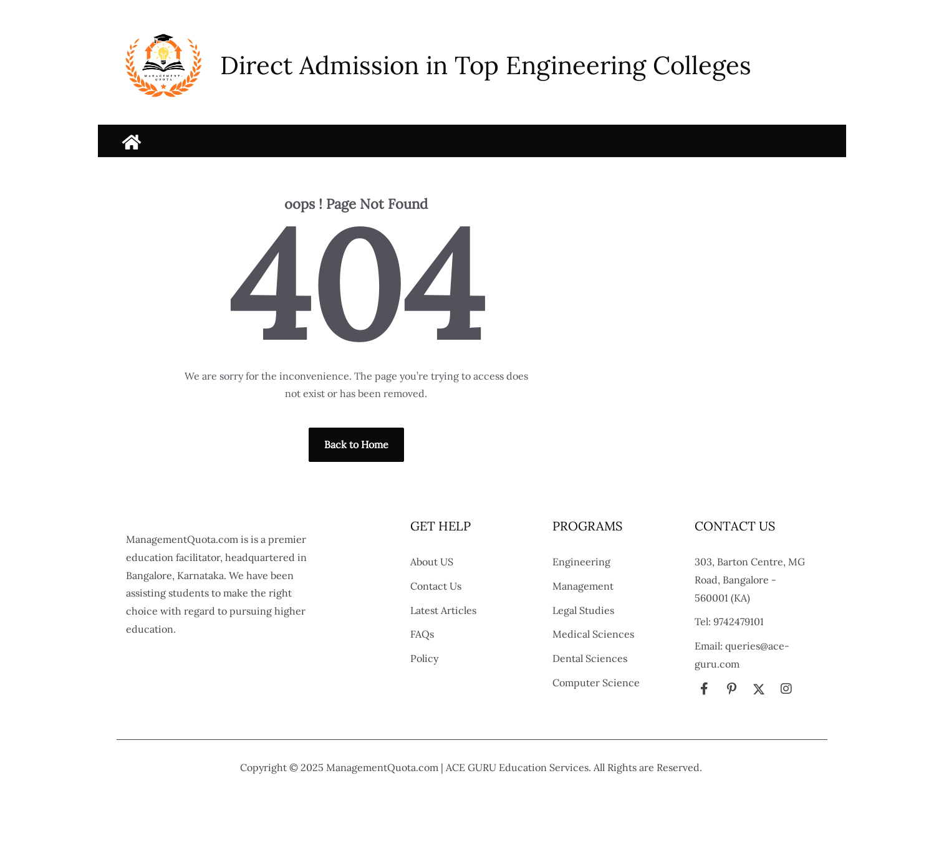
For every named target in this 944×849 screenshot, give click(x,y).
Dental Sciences (589, 658)
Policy (424, 658)
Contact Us (435, 586)
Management (583, 586)
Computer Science (596, 682)
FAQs (422, 634)
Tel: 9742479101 (729, 621)
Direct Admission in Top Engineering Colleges (485, 65)
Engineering (581, 561)
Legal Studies (583, 610)
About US (431, 561)
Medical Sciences (593, 634)
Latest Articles (443, 610)
